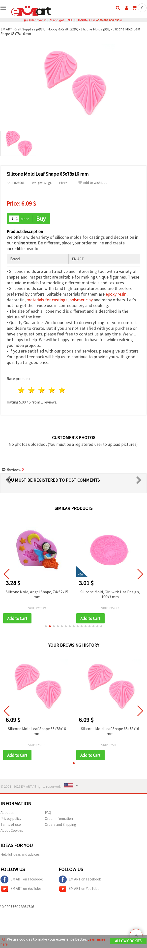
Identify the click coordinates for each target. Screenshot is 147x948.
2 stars (32, 391)
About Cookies (11, 831)
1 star (22, 391)
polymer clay (81, 300)
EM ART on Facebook (21, 880)
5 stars (62, 391)
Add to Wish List (92, 183)
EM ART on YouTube (20, 890)
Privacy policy (10, 819)
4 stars (52, 391)
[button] (46, 627)
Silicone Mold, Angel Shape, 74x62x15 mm (37, 594)
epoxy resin (116, 294)
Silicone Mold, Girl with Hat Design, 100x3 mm (110, 594)
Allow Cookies (128, 941)
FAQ (48, 813)
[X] (2, 939)
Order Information (59, 819)
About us (7, 813)
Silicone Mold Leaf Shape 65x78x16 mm (37, 731)
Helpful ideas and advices (20, 855)
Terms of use (10, 825)
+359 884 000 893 (108, 20)
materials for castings (47, 300)
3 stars (42, 391)
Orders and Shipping (60, 825)
